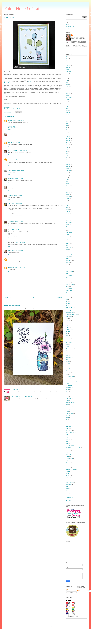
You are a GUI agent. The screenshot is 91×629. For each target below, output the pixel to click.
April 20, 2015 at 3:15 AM (16, 259)
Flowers (67, 327)
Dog (67, 299)
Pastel (67, 400)
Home (34, 297)
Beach (67, 241)
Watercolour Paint (70, 482)
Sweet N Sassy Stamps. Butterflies (73, 447)
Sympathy (68, 450)
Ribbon (67, 428)
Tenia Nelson (11, 170)
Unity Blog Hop (69, 465)
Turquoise (68, 462)
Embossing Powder (70, 310)
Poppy (67, 411)
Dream (67, 305)
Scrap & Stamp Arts (70, 432)
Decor (67, 294)
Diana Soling (11, 186)
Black (67, 245)
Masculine (68, 383)
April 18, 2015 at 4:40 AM (16, 134)
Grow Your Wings (70, 348)
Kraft (67, 370)
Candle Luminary (69, 275)
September (68, 71)
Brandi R (10, 142)
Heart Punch (68, 350)
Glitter (67, 335)
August (67, 73)
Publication (68, 415)
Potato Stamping (69, 413)
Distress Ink (68, 297)
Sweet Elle (30, 81)
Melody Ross (69, 385)
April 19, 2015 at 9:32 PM (14, 229)
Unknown (10, 120)
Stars (67, 443)
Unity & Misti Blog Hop (15, 389)
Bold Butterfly (69, 254)
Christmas (68, 282)
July (67, 75)
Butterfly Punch (69, 271)
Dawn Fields (11, 267)
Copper (67, 286)
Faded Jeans (69, 316)
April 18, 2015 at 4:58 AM (18, 142)
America (68, 236)
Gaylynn (10, 178)
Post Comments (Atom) (37, 302)
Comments (70, 592)
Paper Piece (68, 398)
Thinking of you (69, 458)
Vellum (67, 473)
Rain (67, 419)
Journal (67, 361)
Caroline (10, 221)
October (67, 69)
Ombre (67, 391)
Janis (9, 203)
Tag (67, 452)
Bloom (67, 249)
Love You (68, 378)
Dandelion (68, 292)
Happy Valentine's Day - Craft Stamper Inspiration (21, 396)
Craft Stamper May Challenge (12, 305)
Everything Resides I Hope (72, 314)
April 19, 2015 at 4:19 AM (16, 195)
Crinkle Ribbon (69, 290)
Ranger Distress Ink (70, 421)
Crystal (9, 250)
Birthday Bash (7, 82)
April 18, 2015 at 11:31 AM (23, 150)
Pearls (67, 404)
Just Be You (68, 363)
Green (67, 346)
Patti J (9, 195)
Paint (67, 396)
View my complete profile (71, 50)
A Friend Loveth (69, 232)
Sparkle (67, 441)
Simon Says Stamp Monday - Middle (12, 108)
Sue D (9, 259)
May (67, 56)
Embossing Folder (70, 307)
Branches (68, 262)
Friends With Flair (8, 107)
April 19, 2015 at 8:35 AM (16, 203)
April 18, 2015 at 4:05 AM (18, 120)
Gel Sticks (68, 331)
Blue (67, 251)
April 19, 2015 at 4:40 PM (17, 221)
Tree (67, 460)
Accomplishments (70, 26)
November (68, 67)
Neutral (67, 389)
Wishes (67, 490)
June (67, 78)
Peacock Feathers (70, 402)
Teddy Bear (68, 454)
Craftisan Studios (11, 126)
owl (66, 393)
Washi (67, 480)
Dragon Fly (68, 303)
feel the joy (68, 320)
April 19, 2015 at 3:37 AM (19, 186)
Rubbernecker (69, 430)
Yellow (67, 495)
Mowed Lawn (69, 387)
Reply (9, 129)
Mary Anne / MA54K (12, 150)
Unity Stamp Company (71, 469)
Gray (67, 344)
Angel (67, 238)
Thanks (67, 456)
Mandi (74, 35)
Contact (67, 28)
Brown (67, 264)
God (67, 340)
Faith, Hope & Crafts (23, 8)
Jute (67, 365)
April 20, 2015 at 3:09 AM (17, 250)
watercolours (69, 484)
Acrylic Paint (68, 234)
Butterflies (68, 269)
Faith (67, 318)
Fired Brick (68, 322)
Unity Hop (68, 467)
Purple (67, 417)
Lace (67, 374)
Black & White (69, 247)
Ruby (9, 134)
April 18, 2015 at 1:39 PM (19, 170)
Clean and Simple (70, 284)
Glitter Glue (68, 338)
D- (8, 229)
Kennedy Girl (69, 368)
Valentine (68, 471)
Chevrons (68, 279)
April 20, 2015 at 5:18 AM (19, 267)
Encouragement (69, 312)
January (67, 63)
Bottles (67, 258)
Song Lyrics (68, 439)
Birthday (68, 243)
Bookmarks (68, 256)
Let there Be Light (70, 376)
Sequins (68, 437)
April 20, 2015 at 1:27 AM (19, 242)
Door (67, 301)
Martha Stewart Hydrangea (72, 381)
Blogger (51, 626)
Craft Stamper (69, 288)
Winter (67, 488)
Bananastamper (11, 159)
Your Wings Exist (69, 497)
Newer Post (8, 297)
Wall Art (67, 477)
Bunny (67, 266)
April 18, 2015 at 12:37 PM (21, 159)
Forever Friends (69, 329)
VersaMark (68, 475)
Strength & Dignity (70, 445)
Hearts (67, 353)
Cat (66, 277)
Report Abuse (69, 500)
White (67, 486)
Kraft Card (68, 372)
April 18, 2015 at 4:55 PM (17, 178)
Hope (67, 355)
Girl (66, 333)
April (67, 82)
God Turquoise (69, 342)
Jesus (67, 359)
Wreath (67, 492)
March (67, 58)
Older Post (60, 297)
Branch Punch (69, 260)
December (68, 65)
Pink (67, 409)
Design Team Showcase (13, 127)
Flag (67, 325)
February (68, 60)
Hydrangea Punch (70, 357)
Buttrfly (67, 273)
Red (67, 424)
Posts (68, 590)
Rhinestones (68, 426)
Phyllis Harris (69, 406)
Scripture (68, 434)
